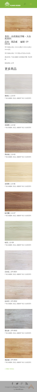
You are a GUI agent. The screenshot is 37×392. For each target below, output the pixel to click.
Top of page (31, 386)
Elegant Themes (19, 387)
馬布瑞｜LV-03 (10, 154)
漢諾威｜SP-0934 (11, 360)
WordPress (19, 389)
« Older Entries (9, 369)
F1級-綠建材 (8, 98)
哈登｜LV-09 (9, 242)
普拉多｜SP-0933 (11, 330)
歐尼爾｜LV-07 (10, 213)
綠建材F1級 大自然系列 (24, 98)
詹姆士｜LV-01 (10, 96)
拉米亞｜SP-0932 (11, 301)
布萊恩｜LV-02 (10, 125)
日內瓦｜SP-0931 (11, 272)
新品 (14, 98)
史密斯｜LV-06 (10, 184)
